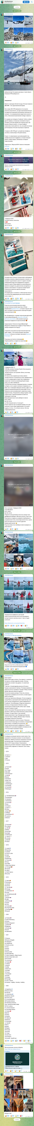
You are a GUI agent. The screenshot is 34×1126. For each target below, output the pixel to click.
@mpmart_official (22, 317)
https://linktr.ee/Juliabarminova (12, 1049)
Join (26, 2)
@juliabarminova (15, 308)
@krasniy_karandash (10, 319)
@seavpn (7, 146)
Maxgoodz (7, 334)
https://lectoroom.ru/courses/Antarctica (15, 623)
